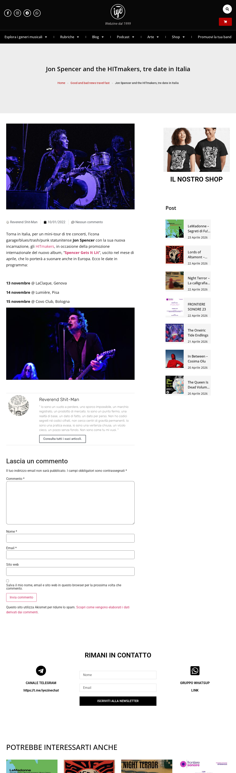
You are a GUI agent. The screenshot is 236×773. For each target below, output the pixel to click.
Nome (11, 531)
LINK (194, 690)
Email (11, 548)
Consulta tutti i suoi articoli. (62, 439)
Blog (98, 37)
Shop (178, 37)
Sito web (12, 564)
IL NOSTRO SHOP (196, 179)
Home (61, 83)
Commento (15, 478)
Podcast (126, 37)
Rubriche (70, 37)
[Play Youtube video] (70, 344)
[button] (227, 9)
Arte (153, 37)
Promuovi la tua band (214, 37)
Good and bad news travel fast (90, 83)
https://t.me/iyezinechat (41, 690)
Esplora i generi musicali (26, 37)
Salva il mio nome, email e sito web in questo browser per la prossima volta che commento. (63, 587)
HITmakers (45, 246)
